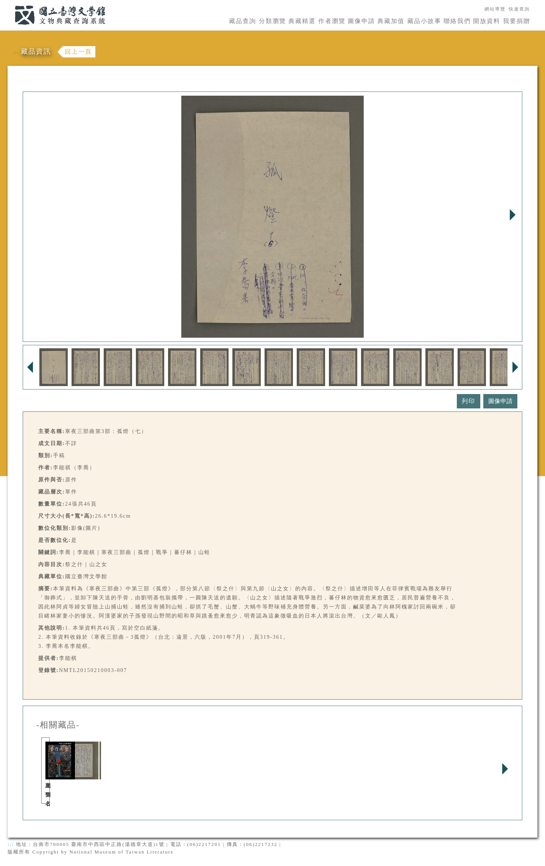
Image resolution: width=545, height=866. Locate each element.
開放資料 (486, 21)
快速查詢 (519, 9)
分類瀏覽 (272, 21)
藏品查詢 (242, 21)
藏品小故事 (424, 21)
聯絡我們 (457, 21)
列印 (468, 401)
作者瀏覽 (332, 21)
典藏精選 (302, 21)
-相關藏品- (58, 724)
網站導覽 (495, 9)
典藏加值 (391, 21)
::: (10, 4)
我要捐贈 (516, 21)
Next (512, 214)
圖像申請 (361, 21)
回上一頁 (78, 51)
